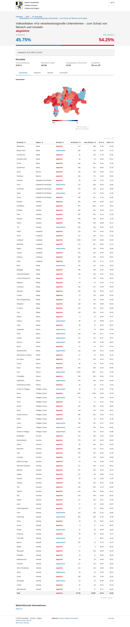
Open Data (19, 623)
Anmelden (111, 618)
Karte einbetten (83, 127)
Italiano (67, 618)
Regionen (37, 73)
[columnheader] (25, 142)
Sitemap (26, 623)
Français (61, 618)
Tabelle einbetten (107, 598)
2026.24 (28, 620)
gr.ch (112, 2)
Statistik (50, 73)
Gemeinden (23, 73)
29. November (37, 17)
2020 (27, 17)
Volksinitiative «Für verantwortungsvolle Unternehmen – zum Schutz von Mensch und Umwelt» (53, 18)
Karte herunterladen (82, 129)
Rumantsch (74, 618)
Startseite (19, 17)
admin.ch (19, 609)
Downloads (64, 73)
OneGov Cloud (20, 620)
